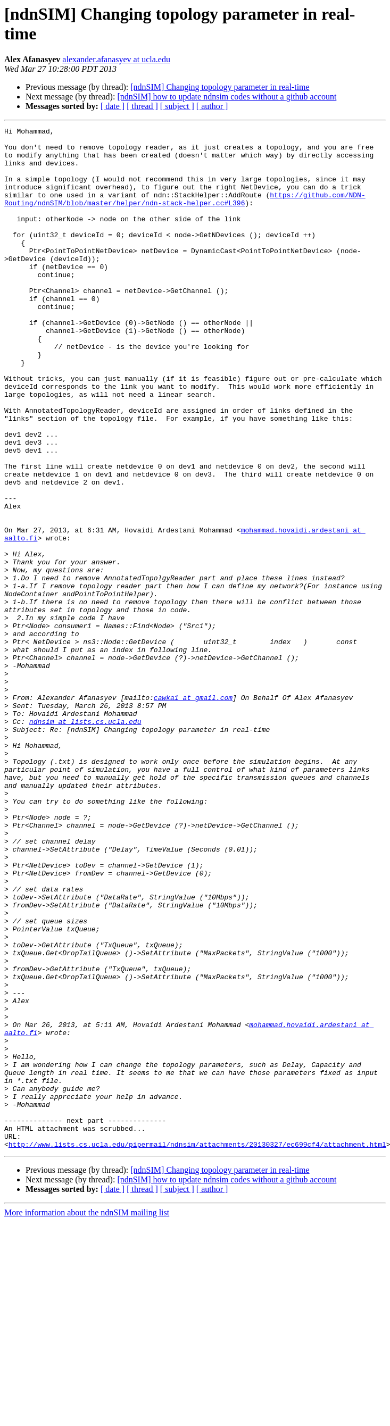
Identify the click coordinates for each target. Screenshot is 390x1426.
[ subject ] (177, 106)
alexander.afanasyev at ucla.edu (116, 59)
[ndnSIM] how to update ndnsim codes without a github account (226, 96)
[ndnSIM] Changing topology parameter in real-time (219, 86)
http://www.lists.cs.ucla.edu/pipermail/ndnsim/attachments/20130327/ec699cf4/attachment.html (197, 1348)
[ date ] (113, 106)
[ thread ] (142, 106)
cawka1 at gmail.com (193, 812)
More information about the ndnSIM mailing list (86, 1416)
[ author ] (212, 106)
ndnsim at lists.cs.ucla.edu (85, 841)
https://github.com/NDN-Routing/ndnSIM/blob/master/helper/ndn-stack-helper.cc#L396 (185, 213)
